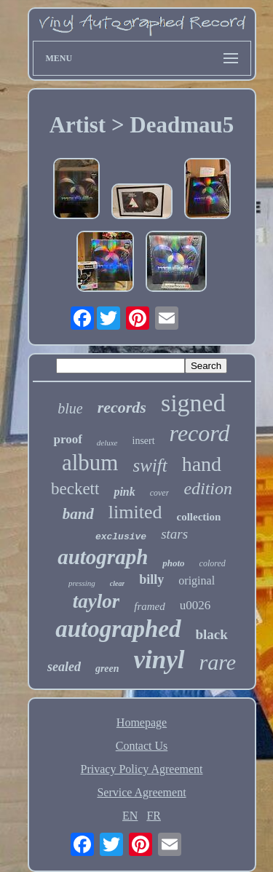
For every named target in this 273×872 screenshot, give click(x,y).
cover (160, 493)
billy (151, 579)
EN (130, 815)
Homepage (141, 722)
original (196, 580)
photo (173, 563)
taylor (96, 601)
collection (199, 517)
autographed (118, 629)
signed (193, 402)
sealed (64, 666)
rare (218, 662)
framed (149, 606)
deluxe (107, 442)
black (212, 634)
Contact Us (142, 746)
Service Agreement (141, 792)
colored (212, 563)
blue (70, 408)
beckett (75, 489)
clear (117, 583)
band (78, 514)
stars (174, 534)
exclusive (120, 536)
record (200, 433)
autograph (103, 556)
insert (143, 440)
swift (149, 465)
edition (207, 488)
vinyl (159, 660)
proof (67, 439)
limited (135, 512)
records (122, 407)
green (107, 668)
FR (153, 815)
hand (201, 464)
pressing (81, 583)
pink (124, 491)
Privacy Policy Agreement (142, 769)
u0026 (195, 605)
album (90, 462)
